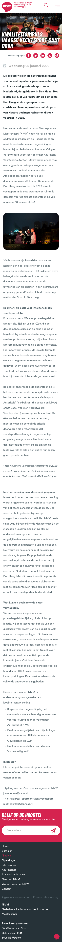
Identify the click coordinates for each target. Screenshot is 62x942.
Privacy (37, 897)
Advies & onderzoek (13, 874)
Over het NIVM (11, 879)
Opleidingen (9, 860)
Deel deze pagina (16, 56)
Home (5, 846)
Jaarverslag (51, 897)
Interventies (9, 865)
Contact (6, 889)
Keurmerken (9, 869)
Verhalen (7, 851)
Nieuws (6, 855)
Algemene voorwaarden (16, 897)
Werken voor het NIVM (15, 884)
